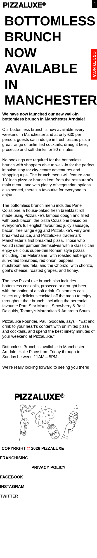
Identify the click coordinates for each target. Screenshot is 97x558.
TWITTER (9, 496)
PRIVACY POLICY (48, 467)
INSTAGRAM (12, 486)
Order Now (94, 64)
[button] (94, 4)
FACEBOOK (11, 477)
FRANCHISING (14, 458)
